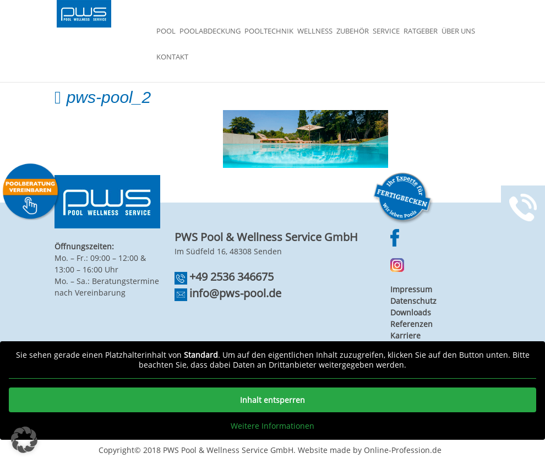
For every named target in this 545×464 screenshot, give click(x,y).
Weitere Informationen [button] (272, 426)
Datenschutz (413, 301)
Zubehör (352, 31)
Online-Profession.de (403, 450)
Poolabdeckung (210, 31)
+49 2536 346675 (231, 276)
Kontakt (172, 57)
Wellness (315, 31)
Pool (166, 31)
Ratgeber (421, 31)
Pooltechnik (268, 31)
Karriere (405, 335)
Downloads (410, 312)
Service (386, 31)
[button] (24, 440)
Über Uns (458, 31)
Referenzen (411, 324)
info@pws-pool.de (235, 293)
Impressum (411, 289)
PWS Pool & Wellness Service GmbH (228, 450)
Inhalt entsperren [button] (272, 400)
